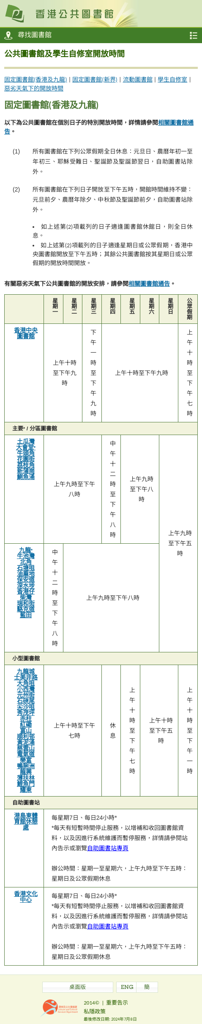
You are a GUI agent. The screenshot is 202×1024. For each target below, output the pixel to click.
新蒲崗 (26, 471)
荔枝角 (26, 465)
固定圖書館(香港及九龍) (35, 79)
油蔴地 (26, 573)
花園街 (26, 459)
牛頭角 (26, 453)
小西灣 (26, 689)
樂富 (26, 760)
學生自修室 (172, 79)
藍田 (26, 615)
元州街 (26, 695)
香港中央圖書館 (26, 333)
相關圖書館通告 (149, 283)
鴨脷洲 (26, 766)
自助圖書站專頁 (107, 848)
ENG (127, 988)
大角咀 (26, 683)
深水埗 (26, 585)
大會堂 (25, 447)
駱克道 (26, 609)
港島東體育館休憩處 (26, 821)
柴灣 (26, 597)
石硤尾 (26, 701)
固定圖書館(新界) (94, 79)
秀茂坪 (26, 712)
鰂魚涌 (26, 477)
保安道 (26, 579)
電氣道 (26, 754)
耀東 (26, 789)
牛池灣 (26, 556)
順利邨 (26, 736)
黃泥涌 (26, 742)
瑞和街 (26, 603)
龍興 (26, 772)
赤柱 (26, 718)
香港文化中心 (26, 896)
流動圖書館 (138, 79)
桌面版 (77, 988)
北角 (26, 562)
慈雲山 (26, 748)
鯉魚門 (26, 783)
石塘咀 (26, 567)
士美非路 (26, 677)
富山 (26, 730)
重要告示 (117, 1002)
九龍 (26, 550)
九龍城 (26, 671)
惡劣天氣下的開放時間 (33, 88)
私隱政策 (95, 1011)
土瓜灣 (26, 441)
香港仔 (26, 591)
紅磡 (26, 724)
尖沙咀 (26, 707)
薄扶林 (26, 778)
